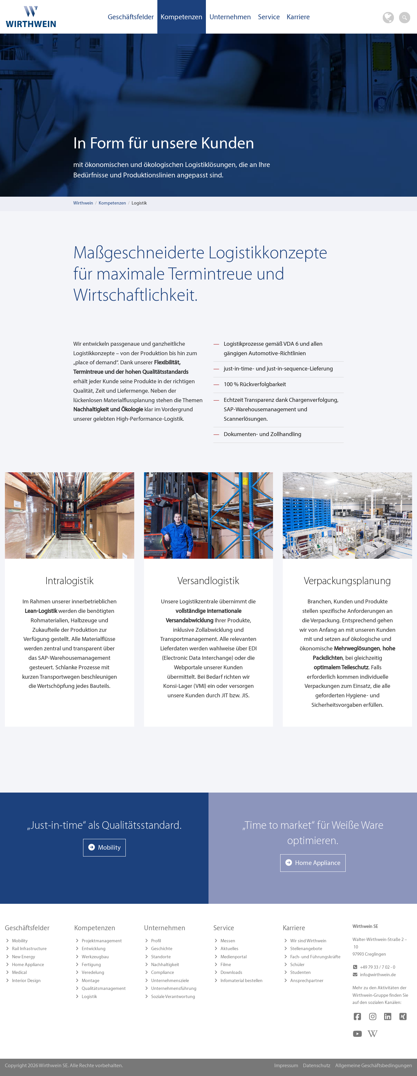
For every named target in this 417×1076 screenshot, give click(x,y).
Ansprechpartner (307, 980)
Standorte (161, 957)
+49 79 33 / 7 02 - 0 (377, 967)
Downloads (231, 972)
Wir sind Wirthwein (308, 941)
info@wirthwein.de (378, 975)
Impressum (286, 1065)
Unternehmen (230, 17)
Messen (228, 941)
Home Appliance (317, 863)
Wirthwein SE (52, 16)
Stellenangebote (306, 949)
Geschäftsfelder (131, 17)
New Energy (23, 957)
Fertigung (91, 964)
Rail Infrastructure (29, 949)
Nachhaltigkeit (165, 964)
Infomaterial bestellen (242, 980)
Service (269, 17)
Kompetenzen (181, 17)
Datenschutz (316, 1065)
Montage (90, 980)
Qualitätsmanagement (104, 988)
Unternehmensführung (173, 988)
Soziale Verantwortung (173, 996)
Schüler (297, 964)
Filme (226, 964)
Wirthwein (83, 203)
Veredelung (93, 972)
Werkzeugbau (95, 957)
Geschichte (161, 949)
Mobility (109, 848)
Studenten (300, 972)
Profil (156, 941)
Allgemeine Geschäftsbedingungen (373, 1065)
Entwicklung (94, 949)
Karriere (298, 17)
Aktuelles (229, 949)
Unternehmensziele (170, 980)
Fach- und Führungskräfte (315, 957)
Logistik (89, 996)
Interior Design (26, 980)
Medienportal (234, 957)
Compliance (162, 972)
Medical (19, 972)
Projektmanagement (102, 941)
